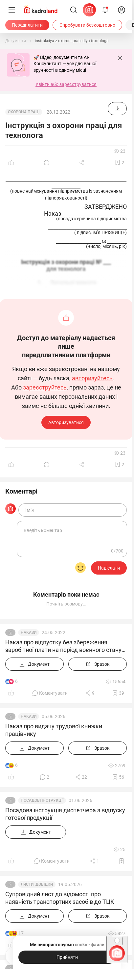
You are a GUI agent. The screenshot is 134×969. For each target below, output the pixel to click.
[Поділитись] (82, 163)
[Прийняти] (67, 957)
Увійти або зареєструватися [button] (66, 84)
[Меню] (11, 9)
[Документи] (15, 41)
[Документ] (117, 108)
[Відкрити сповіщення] (105, 9)
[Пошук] (73, 9)
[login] (121, 10)
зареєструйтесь (45, 387)
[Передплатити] (27, 25)
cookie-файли (89, 944)
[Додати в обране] (119, 163)
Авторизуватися (66, 422)
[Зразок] (97, 664)
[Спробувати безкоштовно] (87, 25)
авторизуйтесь (92, 378)
